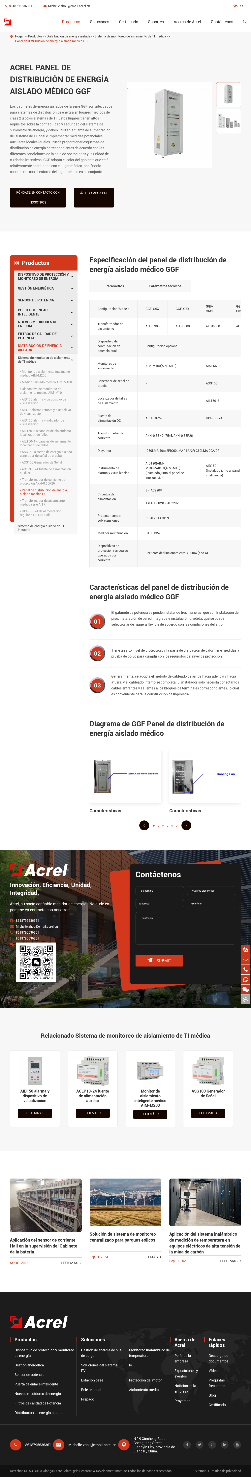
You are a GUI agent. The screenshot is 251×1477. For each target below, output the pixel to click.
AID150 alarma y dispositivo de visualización (43, 401)
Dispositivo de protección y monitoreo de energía (43, 276)
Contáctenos (222, 21)
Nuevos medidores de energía (37, 324)
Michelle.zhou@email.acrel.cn (66, 6)
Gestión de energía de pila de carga (101, 1353)
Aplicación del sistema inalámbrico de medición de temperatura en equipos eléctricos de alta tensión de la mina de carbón (204, 1243)
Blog (212, 1395)
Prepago (87, 1399)
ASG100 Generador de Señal (41, 462)
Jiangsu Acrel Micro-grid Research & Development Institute (85, 1471)
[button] (144, 825)
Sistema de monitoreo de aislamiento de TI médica (130, 36)
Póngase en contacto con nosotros (38, 197)
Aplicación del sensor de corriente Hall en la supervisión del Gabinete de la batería (43, 1246)
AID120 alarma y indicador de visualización (42, 422)
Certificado (128, 21)
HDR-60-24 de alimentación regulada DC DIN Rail (40, 513)
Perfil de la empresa (182, 1358)
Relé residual (91, 1390)
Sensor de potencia (36, 300)
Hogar (19, 36)
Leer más (35, 1113)
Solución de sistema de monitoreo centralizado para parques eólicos (123, 1237)
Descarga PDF (93, 192)
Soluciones (99, 21)
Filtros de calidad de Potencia (37, 336)
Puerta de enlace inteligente (33, 312)
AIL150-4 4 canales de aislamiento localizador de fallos (45, 443)
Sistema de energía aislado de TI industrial (41, 528)
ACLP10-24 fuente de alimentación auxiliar (45, 471)
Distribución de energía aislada (68, 36)
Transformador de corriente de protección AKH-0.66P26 (42, 481)
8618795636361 (18, 6)
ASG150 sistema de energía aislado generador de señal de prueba (46, 453)
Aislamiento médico (145, 1390)
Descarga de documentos (218, 1358)
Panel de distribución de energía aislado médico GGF (52, 41)
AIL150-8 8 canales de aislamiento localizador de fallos (45, 432)
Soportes (156, 21)
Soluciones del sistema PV (99, 1368)
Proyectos (182, 1401)
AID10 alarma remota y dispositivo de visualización (45, 411)
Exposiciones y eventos (186, 1373)
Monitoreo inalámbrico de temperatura (149, 1353)
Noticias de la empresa (185, 1388)
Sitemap (200, 1471)
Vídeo (213, 1371)
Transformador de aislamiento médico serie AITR (42, 502)
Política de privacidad (226, 1471)
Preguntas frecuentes (217, 1383)
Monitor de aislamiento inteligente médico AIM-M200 (45, 373)
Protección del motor (145, 1380)
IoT (131, 1365)
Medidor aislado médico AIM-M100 (46, 382)
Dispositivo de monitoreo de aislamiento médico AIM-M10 (41, 390)
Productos (71, 21)
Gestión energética (36, 288)
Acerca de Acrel (187, 21)
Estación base (92, 1380)
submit (159, 960)
